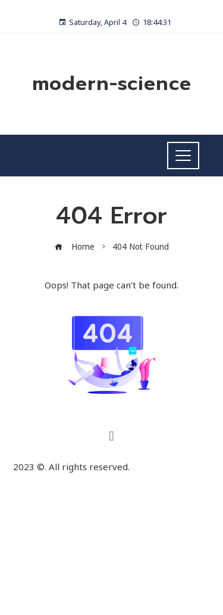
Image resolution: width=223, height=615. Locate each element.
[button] (111, 435)
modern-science (111, 83)
